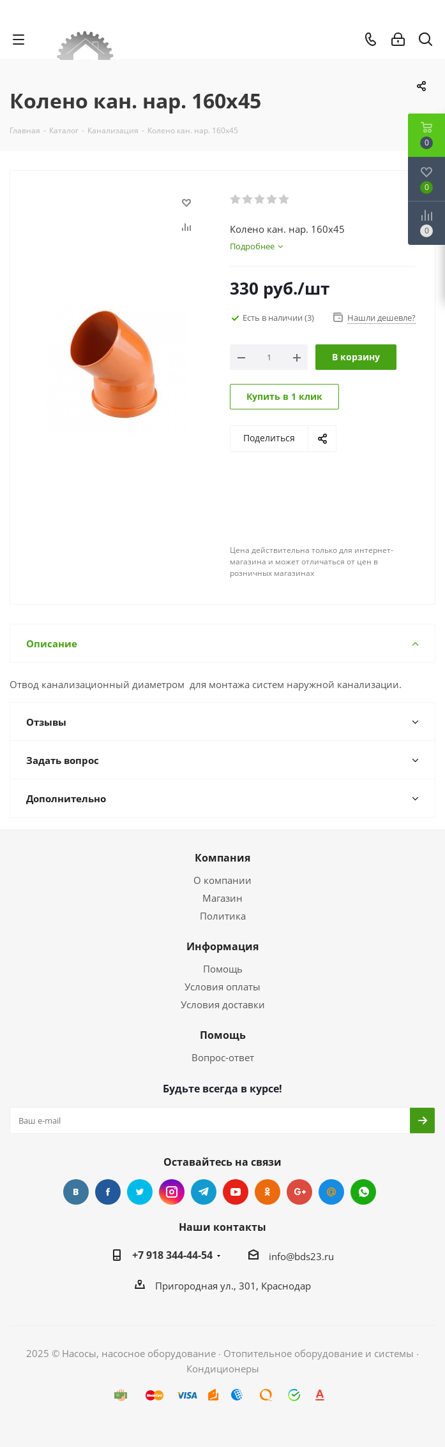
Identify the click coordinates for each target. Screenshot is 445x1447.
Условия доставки (223, 1004)
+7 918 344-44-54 (172, 1255)
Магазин (222, 898)
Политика (223, 915)
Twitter (140, 1192)
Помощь (223, 968)
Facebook (108, 1192)
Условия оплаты (222, 986)
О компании (222, 880)
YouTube (235, 1192)
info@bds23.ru (301, 1256)
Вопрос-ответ (223, 1057)
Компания (222, 858)
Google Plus (299, 1192)
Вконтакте (76, 1192)
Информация (222, 946)
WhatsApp (363, 1192)
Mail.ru (331, 1192)
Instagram (172, 1192)
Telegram (203, 1192)
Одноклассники (267, 1192)
